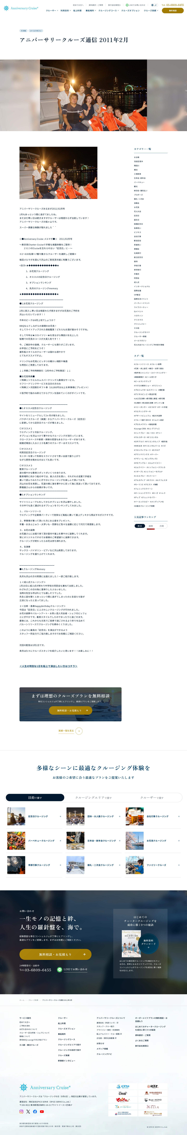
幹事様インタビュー (66, 1060)
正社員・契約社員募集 (105, 1038)
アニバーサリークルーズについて (111, 1018)
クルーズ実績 (150, 10)
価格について (24, 1036)
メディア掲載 (102, 1048)
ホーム (21, 1000)
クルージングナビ (104, 1054)
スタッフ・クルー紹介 (105, 1026)
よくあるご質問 (142, 1040)
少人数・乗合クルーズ (28, 1045)
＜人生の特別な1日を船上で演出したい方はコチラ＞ (48, 666)
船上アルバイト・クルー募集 (108, 1034)
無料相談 (173, 10)
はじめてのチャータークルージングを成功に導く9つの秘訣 (150, 1028)
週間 (151, 525)
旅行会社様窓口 (114, 5)
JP (153, 5)
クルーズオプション (130, 10)
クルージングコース (107, 10)
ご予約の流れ (24, 1025)
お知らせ (100, 1043)
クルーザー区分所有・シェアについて (34, 1032)
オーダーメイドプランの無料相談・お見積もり (151, 1020)
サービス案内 (25, 1018)
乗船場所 (90, 10)
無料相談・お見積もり (69, 710)
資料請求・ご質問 (96, 5)
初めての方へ (78, 5)
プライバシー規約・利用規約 (108, 1030)
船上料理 (77, 10)
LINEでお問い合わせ (135, 5)
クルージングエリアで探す (69, 1044)
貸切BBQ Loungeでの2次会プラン (33, 1040)
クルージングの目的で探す (69, 1050)
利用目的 (65, 10)
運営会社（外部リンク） (106, 1022)
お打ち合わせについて (28, 1029)
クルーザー (51, 10)
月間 (161, 525)
